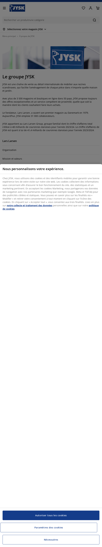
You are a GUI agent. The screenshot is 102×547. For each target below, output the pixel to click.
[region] (51, 355)
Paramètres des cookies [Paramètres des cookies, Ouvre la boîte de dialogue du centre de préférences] (48, 527)
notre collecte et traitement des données (29, 205)
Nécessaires (51, 539)
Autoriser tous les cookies (51, 515)
